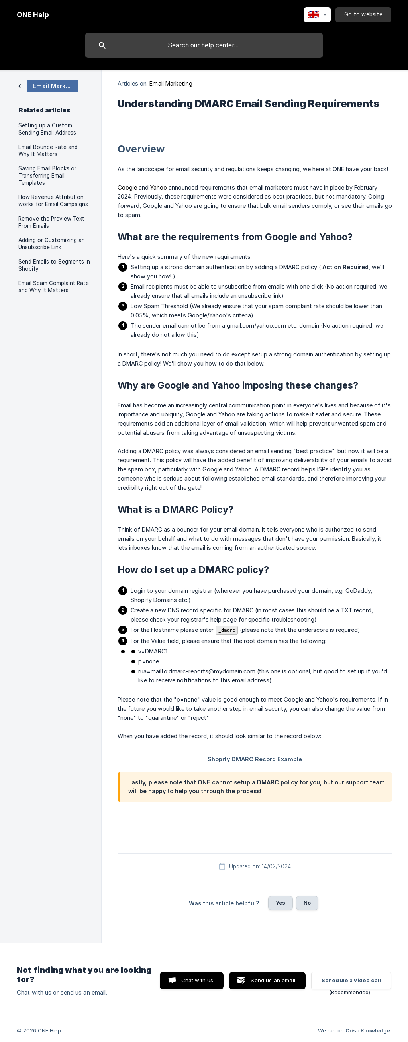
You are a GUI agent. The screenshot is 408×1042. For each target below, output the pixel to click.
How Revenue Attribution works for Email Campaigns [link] (53, 200)
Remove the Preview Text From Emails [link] (51, 222)
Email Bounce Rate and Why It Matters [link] (48, 150)
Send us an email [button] (273, 980)
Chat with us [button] (197, 980)
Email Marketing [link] (170, 83)
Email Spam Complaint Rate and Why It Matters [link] (53, 286)
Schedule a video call (351, 980)
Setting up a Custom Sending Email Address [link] (47, 129)
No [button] (307, 902)
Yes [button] (280, 902)
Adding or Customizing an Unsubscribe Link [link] (51, 243)
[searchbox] (204, 45)
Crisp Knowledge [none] (367, 1030)
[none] (33, 14)
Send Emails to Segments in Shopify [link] (54, 265)
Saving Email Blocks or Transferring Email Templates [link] (47, 175)
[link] (48, 85)
